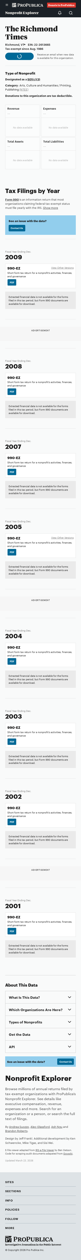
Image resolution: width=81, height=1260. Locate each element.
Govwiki (68, 1153)
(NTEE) (23, 89)
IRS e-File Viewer (44, 1150)
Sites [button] (9, 1182)
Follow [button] (11, 1219)
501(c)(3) (33, 79)
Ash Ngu (56, 1126)
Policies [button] (12, 1209)
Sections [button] (13, 1191)
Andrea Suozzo (19, 1126)
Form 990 (12, 199)
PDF (12, 282)
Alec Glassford (40, 1126)
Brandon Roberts (16, 1131)
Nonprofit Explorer (22, 12)
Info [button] (9, 1200)
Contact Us (17, 227)
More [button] (9, 1228)
